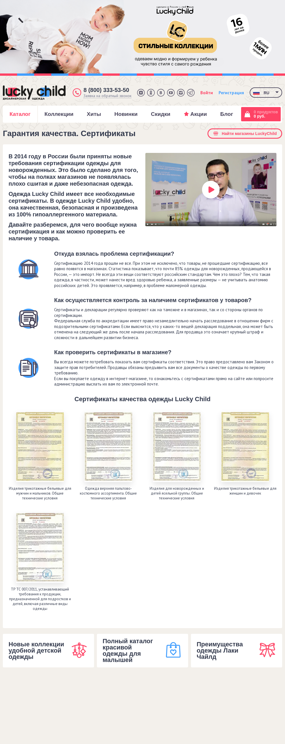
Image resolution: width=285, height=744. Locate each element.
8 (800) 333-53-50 (106, 90)
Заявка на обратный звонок (107, 95)
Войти (206, 92)
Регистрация (231, 92)
